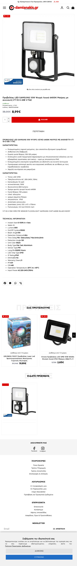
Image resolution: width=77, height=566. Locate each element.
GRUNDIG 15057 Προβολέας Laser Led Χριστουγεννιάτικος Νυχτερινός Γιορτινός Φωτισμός (19, 358)
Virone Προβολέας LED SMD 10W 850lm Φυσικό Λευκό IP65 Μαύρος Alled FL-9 (57, 358)
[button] (74, 335)
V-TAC (15, 105)
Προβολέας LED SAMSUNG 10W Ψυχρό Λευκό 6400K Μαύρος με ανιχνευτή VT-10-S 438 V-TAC (19, 427)
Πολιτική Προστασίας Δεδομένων (18, 546)
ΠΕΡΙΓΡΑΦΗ (38, 131)
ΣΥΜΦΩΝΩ (39, 557)
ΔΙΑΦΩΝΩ (39, 551)
